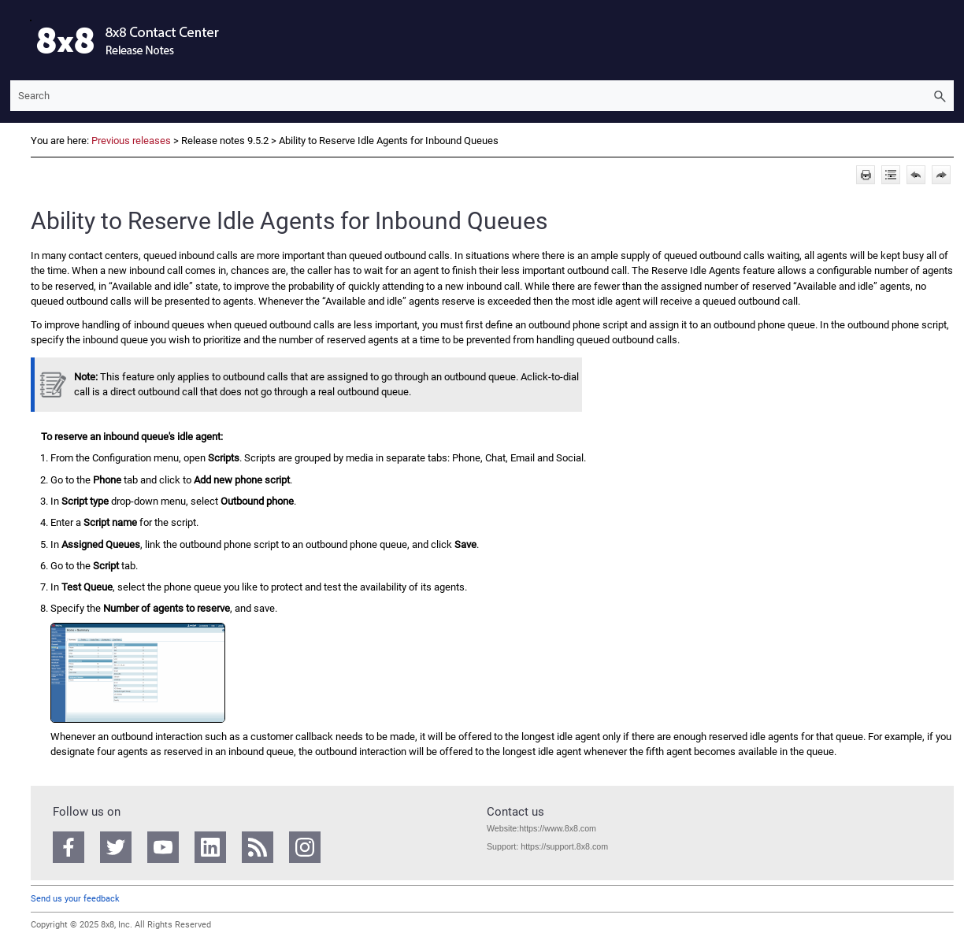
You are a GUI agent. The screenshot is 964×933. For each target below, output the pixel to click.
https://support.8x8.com (564, 846)
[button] (939, 95)
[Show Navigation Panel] (19, 40)
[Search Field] (482, 95)
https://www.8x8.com (557, 828)
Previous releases (131, 140)
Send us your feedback (75, 899)
